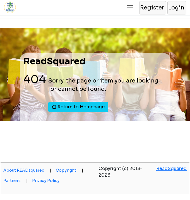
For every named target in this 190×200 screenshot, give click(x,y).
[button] (152, 7)
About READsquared (27, 170)
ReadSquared (171, 168)
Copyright (69, 170)
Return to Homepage (78, 107)
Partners (15, 180)
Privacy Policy (45, 180)
